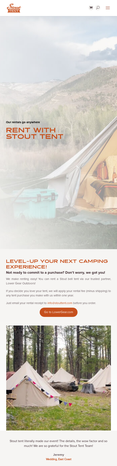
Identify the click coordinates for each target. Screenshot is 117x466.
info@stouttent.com (60, 303)
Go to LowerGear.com (58, 312)
